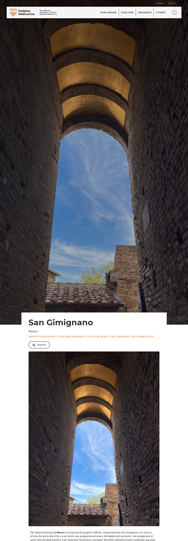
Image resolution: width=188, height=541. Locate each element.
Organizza (144, 12)
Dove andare (108, 12)
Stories (160, 12)
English (172, 3)
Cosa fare (127, 12)
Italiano (160, 3)
